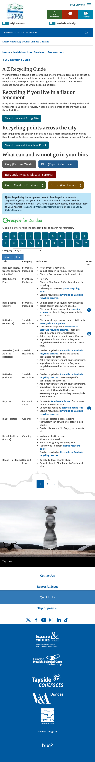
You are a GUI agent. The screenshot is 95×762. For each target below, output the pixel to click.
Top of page (47, 608)
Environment (56, 52)
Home (6, 52)
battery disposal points (52, 323)
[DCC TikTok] (66, 620)
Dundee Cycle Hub (61, 401)
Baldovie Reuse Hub (72, 407)
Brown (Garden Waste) (66, 185)
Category (7, 250)
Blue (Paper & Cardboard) (58, 164)
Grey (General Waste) (19, 164)
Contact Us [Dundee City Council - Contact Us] (47, 575)
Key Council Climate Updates (33, 41)
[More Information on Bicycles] (89, 409)
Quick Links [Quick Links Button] (47, 597)
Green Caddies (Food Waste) (24, 185)
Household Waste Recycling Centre (43, 206)
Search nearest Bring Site (22, 118)
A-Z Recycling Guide (17, 60)
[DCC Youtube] (43, 620)
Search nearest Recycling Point (25, 145)
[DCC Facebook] (36, 620)
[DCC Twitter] (28, 622)
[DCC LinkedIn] (58, 620)
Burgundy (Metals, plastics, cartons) (29, 175)
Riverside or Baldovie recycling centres (59, 328)
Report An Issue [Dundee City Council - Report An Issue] (47, 586)
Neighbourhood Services (28, 52)
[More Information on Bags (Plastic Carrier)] (89, 310)
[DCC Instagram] (51, 620)
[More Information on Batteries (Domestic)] (89, 334)
